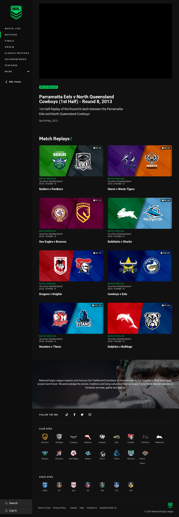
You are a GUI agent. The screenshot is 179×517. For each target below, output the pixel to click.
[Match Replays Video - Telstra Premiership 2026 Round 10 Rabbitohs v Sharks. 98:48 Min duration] (140, 222)
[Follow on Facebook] (74, 414)
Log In (11, 510)
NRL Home (13, 81)
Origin (9, 47)
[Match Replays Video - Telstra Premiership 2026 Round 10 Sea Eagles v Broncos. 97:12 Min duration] (71, 222)
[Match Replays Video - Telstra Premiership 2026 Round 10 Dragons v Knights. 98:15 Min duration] (71, 274)
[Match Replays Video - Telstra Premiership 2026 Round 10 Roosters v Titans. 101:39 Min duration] (71, 327)
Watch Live (13, 28)
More (17, 71)
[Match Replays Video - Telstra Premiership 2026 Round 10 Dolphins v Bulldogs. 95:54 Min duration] (140, 327)
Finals (9, 40)
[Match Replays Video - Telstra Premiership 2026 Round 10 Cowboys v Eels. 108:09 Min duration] (140, 274)
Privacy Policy (59, 507)
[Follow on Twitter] (82, 414)
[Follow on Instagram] (89, 414)
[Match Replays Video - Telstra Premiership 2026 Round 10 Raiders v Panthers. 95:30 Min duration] (71, 169)
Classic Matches (17, 53)
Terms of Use (44, 507)
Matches (11, 34)
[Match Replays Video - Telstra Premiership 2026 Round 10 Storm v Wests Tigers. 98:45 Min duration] (140, 169)
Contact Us (92, 507)
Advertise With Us (108, 507)
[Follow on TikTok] (66, 414)
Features (11, 65)
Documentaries (16, 59)
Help (82, 507)
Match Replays (48, 87)
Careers (73, 507)
